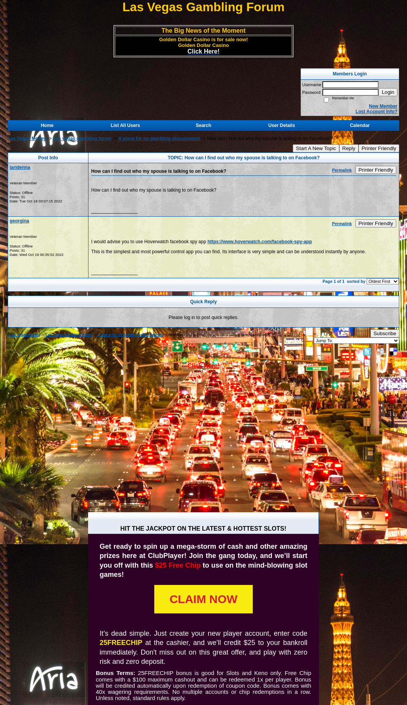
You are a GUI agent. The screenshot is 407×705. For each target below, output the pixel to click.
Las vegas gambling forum (82, 138)
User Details (281, 125)
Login (388, 92)
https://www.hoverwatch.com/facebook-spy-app (259, 241)
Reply (348, 148)
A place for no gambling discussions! (159, 138)
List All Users (125, 125)
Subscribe (385, 333)
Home (47, 125)
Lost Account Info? (376, 111)
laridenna (20, 167)
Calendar (360, 125)
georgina (19, 221)
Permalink (342, 170)
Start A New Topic (316, 148)
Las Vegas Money (27, 138)
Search (203, 125)
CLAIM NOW (204, 599)
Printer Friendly (379, 148)
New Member (383, 106)
